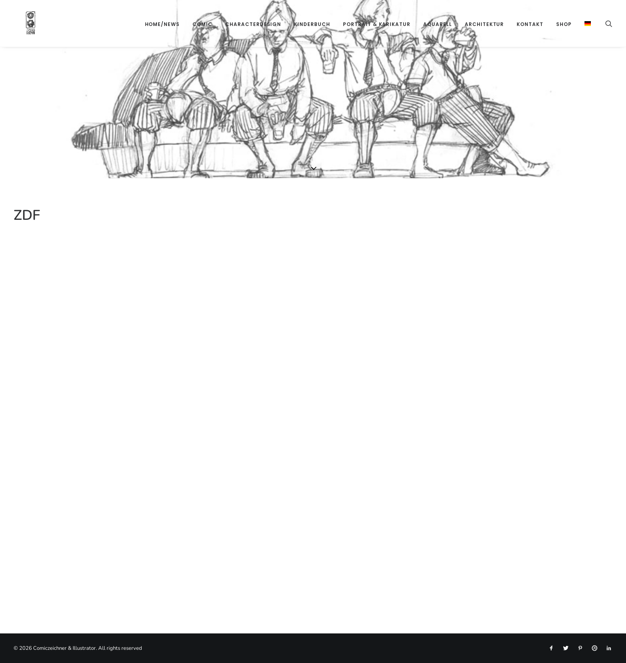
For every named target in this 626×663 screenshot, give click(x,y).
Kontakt (530, 24)
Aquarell (437, 24)
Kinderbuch (312, 24)
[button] (608, 23)
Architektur (484, 24)
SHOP (564, 24)
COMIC (202, 24)
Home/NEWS (162, 24)
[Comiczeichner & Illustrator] (19, 23)
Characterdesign (253, 24)
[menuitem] (162, 24)
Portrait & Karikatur (376, 24)
